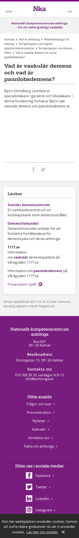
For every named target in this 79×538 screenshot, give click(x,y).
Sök (70, 11)
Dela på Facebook (34, 169)
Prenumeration (39, 412)
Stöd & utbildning (29, 39)
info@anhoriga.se (39, 378)
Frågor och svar (39, 404)
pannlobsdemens (47, 270)
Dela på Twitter (44, 169)
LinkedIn (37, 498)
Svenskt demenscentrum (29, 205)
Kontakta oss (38, 437)
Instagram (39, 510)
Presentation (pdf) (22, 284)
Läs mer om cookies (42, 532)
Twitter (36, 487)
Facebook (38, 475)
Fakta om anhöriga (39, 446)
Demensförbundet (23, 223)
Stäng (63, 532)
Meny (9, 11)
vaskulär (20, 257)
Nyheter (39, 421)
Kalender (39, 429)
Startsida (9, 39)
